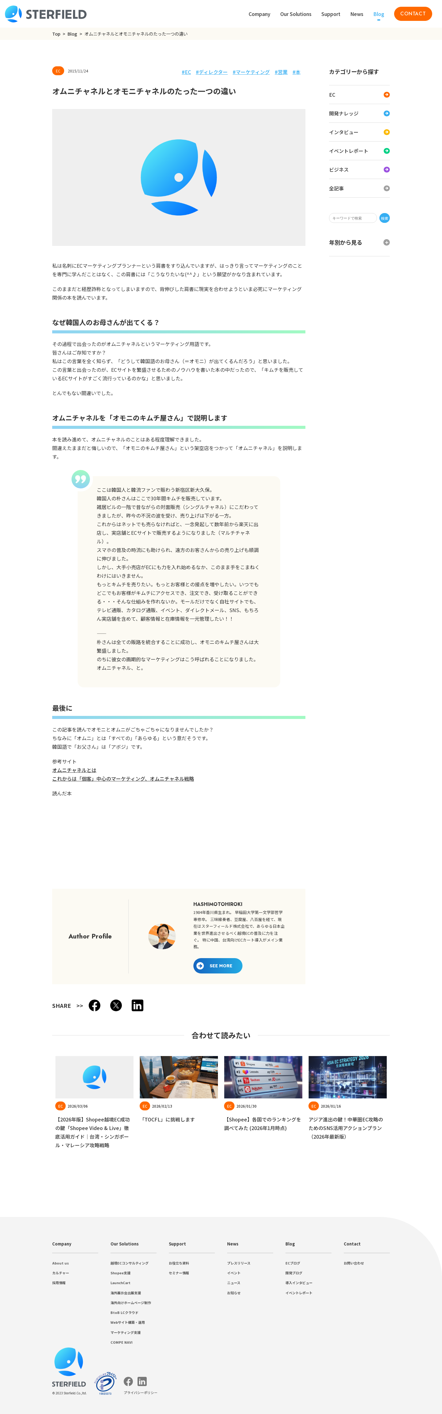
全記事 (22, 113)
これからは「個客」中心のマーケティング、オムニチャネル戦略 (73, 565)
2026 (20, 139)
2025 (20, 144)
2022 (20, 161)
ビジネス (24, 107)
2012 (20, 216)
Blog (15, 33)
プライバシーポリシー (27, 22)
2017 (20, 189)
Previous (25, 772)
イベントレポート (34, 100)
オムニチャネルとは (24, 558)
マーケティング (32, 249)
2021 (20, 166)
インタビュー (29, 94)
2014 (20, 205)
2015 (20, 200)
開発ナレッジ (29, 88)
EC (18, 82)
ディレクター (29, 243)
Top (6, 33)
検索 (63, 56)
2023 (20, 155)
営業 (20, 256)
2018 (20, 183)
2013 (20, 211)
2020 (20, 172)
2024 (20, 150)
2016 (20, 194)
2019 (20, 178)
